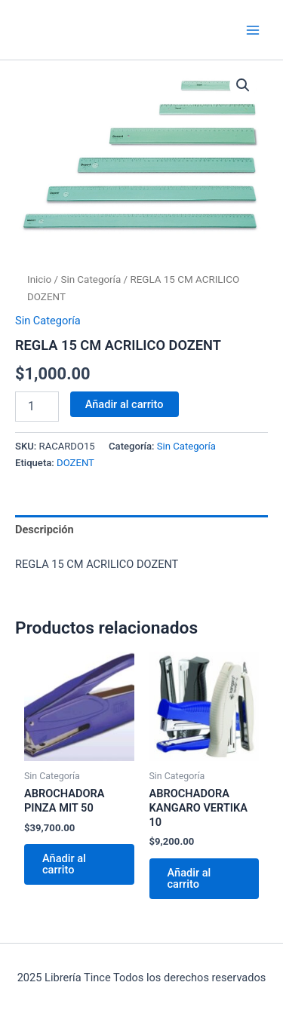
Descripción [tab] (44, 529)
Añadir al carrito (124, 404)
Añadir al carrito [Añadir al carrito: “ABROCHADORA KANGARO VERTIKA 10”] (189, 878)
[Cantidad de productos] (37, 406)
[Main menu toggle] (253, 29)
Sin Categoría (90, 279)
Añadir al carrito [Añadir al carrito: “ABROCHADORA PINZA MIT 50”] (64, 864)
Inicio (39, 279)
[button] (243, 85)
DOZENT (75, 462)
